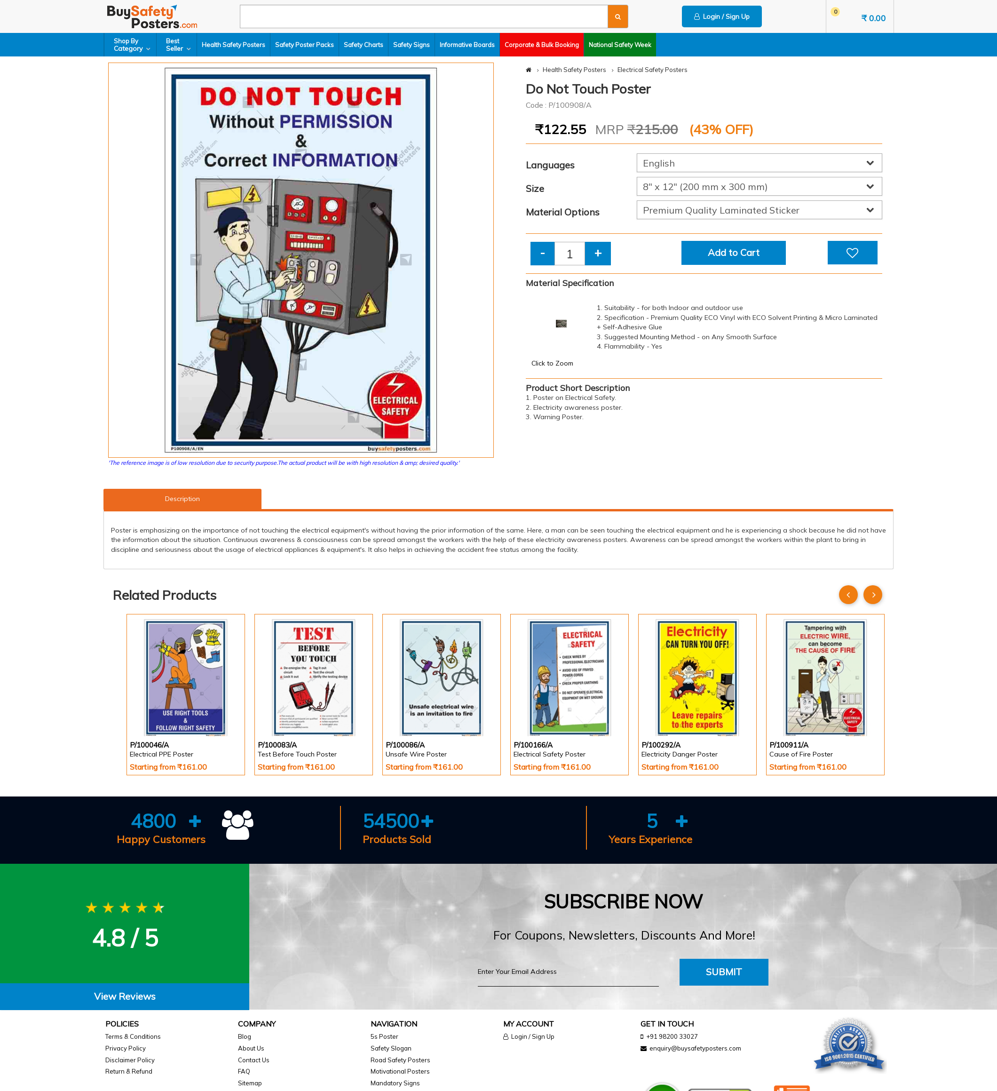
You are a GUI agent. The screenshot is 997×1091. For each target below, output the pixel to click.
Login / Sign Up (722, 16)
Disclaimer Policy (130, 1060)
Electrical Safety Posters (652, 69)
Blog (244, 1036)
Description (182, 498)
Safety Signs (411, 44)
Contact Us (253, 1060)
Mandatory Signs (395, 1083)
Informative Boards (467, 44)
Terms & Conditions (133, 1036)
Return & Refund (128, 1071)
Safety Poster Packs (304, 44)
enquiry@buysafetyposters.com (695, 1048)
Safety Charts (363, 44)
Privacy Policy (125, 1048)
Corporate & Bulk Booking (542, 44)
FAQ (244, 1071)
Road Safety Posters (400, 1060)
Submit (724, 972)
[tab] (124, 996)
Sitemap (250, 1083)
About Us (251, 1048)
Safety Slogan (391, 1048)
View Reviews (125, 996)
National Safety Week (620, 44)
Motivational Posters (400, 1071)
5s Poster (384, 1036)
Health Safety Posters (233, 44)
